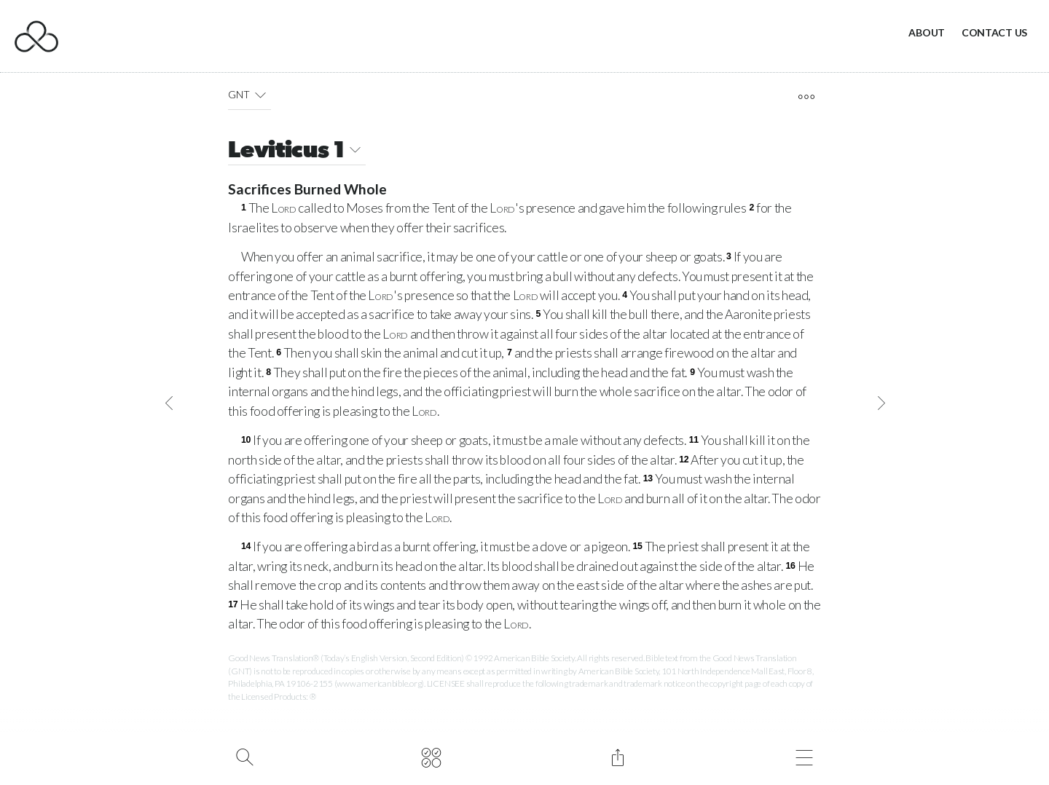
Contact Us (994, 32)
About (926, 32)
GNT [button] (249, 94)
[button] (260, 94)
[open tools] (806, 97)
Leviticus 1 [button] (297, 152)
